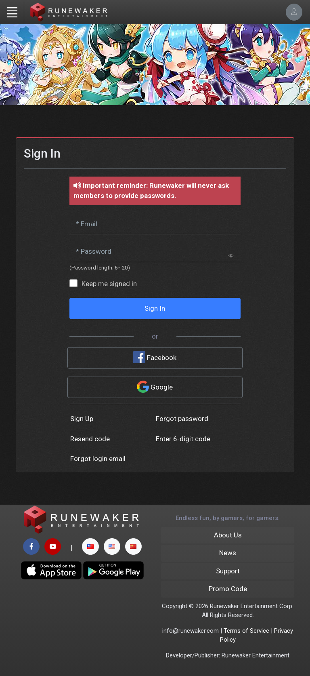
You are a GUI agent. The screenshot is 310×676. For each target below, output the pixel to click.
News (227, 553)
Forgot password (182, 419)
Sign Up (81, 419)
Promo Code (228, 589)
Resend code (90, 439)
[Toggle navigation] (12, 12)
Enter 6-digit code (183, 439)
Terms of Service (246, 630)
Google (155, 387)
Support (228, 571)
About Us (228, 535)
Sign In (155, 308)
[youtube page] (52, 546)
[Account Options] (294, 12)
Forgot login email (98, 459)
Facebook (154, 357)
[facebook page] (31, 546)
